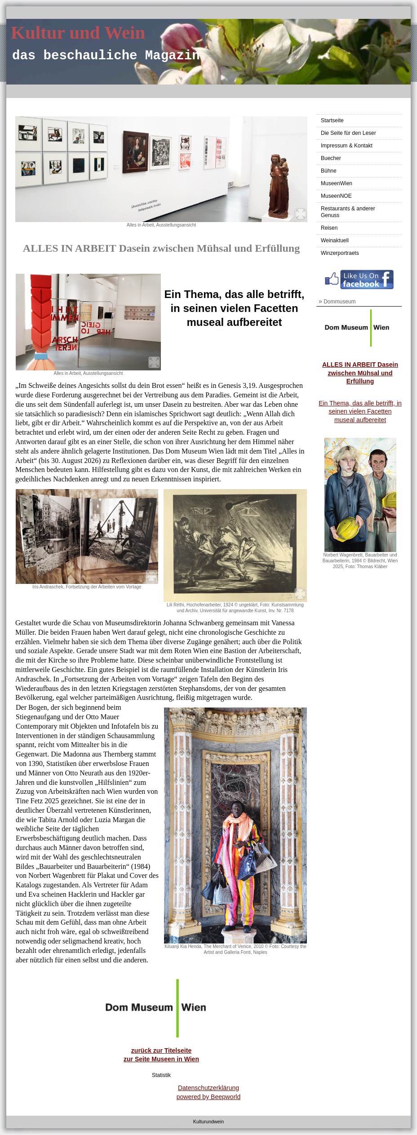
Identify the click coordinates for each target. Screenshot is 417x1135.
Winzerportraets (340, 253)
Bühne (329, 171)
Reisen (329, 228)
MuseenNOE (336, 196)
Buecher (331, 158)
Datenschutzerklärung (208, 1087)
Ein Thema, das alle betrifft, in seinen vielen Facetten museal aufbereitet (360, 411)
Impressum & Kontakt (347, 145)
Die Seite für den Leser (348, 133)
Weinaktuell (335, 240)
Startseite (332, 120)
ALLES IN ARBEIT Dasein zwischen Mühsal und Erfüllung (360, 372)
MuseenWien (336, 183)
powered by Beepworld (208, 1096)
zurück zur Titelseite (161, 1050)
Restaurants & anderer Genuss (348, 211)
